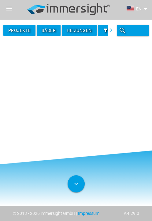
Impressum (88, 213)
